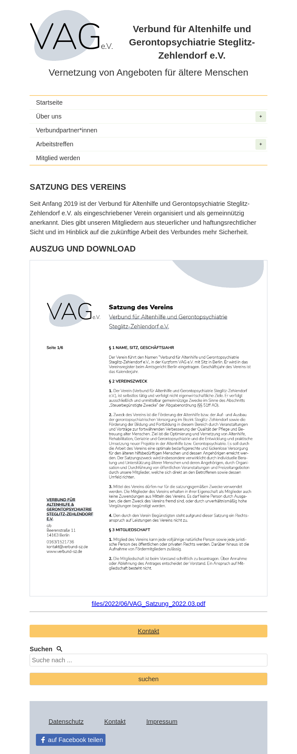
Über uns (151, 116)
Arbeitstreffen (151, 144)
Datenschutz (66, 721)
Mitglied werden (58, 157)
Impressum (161, 721)
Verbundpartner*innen (66, 130)
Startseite (49, 102)
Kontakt (148, 631)
